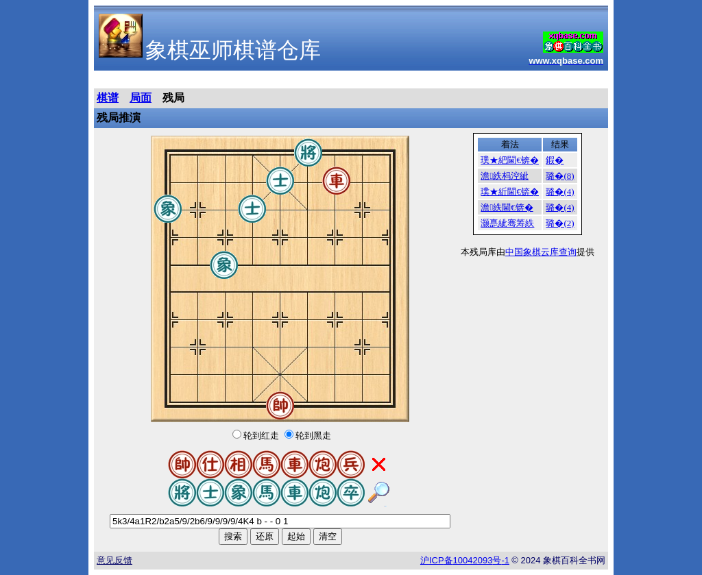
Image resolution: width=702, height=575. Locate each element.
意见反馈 (114, 560)
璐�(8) (560, 176)
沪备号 (464, 560)
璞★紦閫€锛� (510, 160)
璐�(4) (560, 191)
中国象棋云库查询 (541, 252)
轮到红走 (261, 435)
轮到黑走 (313, 435)
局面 (141, 97)
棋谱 (108, 97)
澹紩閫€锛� (507, 207)
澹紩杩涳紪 (505, 176)
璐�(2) (560, 223)
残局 (173, 97)
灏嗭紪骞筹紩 (507, 223)
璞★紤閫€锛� (510, 191)
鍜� (555, 160)
